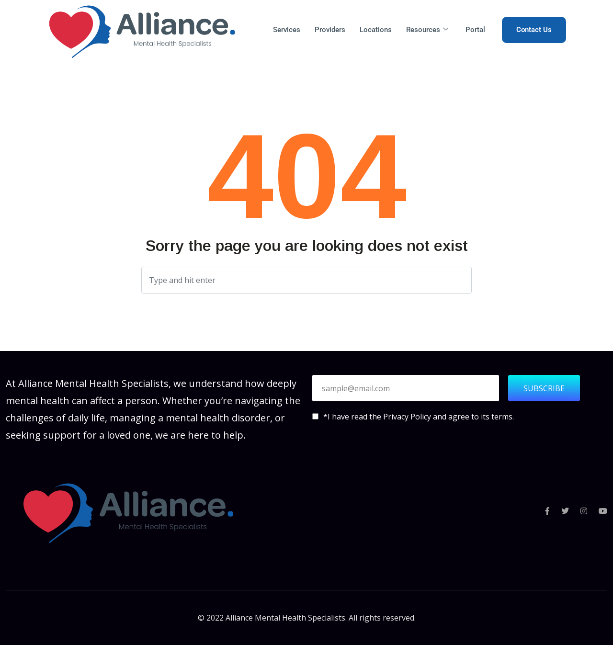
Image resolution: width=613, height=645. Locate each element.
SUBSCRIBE (544, 388)
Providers (330, 29)
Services (286, 29)
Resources (427, 29)
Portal (475, 29)
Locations (376, 29)
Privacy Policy (408, 416)
